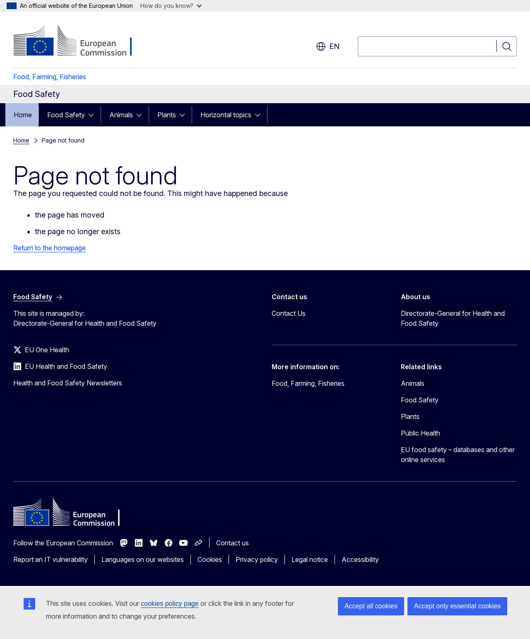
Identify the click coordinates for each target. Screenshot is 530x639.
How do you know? (171, 5)
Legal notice (310, 559)
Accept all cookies (371, 606)
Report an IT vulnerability (50, 559)
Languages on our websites (142, 559)
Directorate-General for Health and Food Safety (453, 318)
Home (23, 115)
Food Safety (66, 115)
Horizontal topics (225, 115)
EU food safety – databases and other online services (458, 454)
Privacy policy (257, 559)
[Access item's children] (94, 114)
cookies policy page (170, 603)
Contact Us (289, 313)
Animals (121, 115)
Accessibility (360, 559)
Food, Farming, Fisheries (49, 77)
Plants (166, 115)
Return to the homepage (49, 248)
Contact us (232, 543)
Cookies (210, 559)
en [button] (328, 46)
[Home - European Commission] (80, 41)
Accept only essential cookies (457, 606)
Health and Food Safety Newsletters (67, 383)
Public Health (420, 433)
